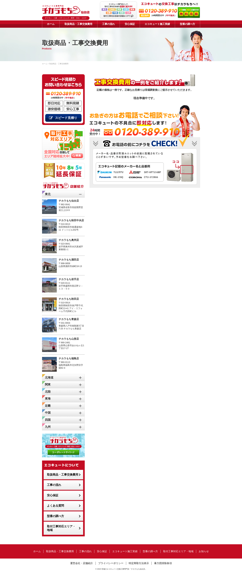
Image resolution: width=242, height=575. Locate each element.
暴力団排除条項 (163, 563)
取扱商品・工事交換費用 (78, 24)
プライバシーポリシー (110, 563)
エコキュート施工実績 (157, 24)
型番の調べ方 (187, 24)
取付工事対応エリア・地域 (61, 528)
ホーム (51, 24)
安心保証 (130, 24)
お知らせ (204, 551)
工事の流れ (108, 24)
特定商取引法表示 (139, 563)
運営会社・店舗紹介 (81, 563)
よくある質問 (55, 505)
